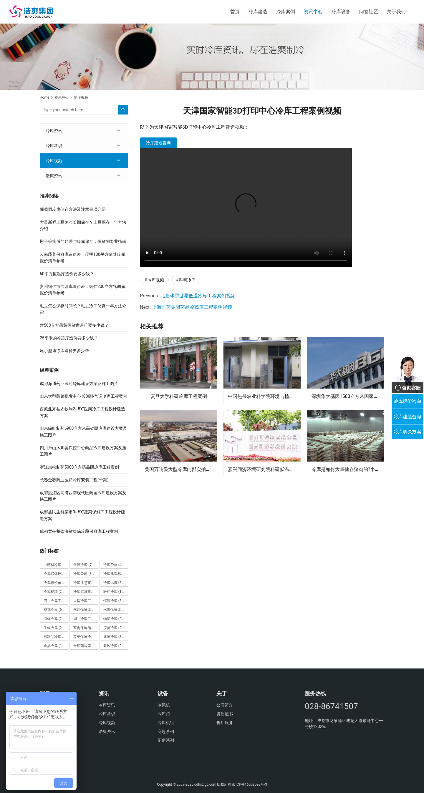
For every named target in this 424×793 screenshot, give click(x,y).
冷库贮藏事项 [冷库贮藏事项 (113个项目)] (85, 592)
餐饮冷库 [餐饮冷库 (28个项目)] (114, 646)
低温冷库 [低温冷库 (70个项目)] (84, 565)
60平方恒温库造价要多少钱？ (67, 273)
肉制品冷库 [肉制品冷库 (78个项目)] (56, 637)
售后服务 (224, 722)
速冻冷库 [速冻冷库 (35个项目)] (114, 637)
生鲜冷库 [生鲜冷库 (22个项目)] (54, 628)
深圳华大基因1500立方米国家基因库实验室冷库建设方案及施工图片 (348, 396)
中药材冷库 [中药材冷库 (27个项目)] (56, 565)
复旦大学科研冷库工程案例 (178, 396)
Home (44, 97)
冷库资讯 (54, 130)
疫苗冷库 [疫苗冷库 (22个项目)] (114, 628)
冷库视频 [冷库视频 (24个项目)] (54, 592)
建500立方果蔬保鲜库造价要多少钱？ (74, 325)
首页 (235, 11)
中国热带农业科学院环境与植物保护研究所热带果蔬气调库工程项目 (264, 396)
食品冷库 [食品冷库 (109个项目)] (55, 646)
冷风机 (164, 705)
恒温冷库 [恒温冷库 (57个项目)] (114, 601)
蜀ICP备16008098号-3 (249, 784)
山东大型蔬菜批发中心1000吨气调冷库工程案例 (83, 396)
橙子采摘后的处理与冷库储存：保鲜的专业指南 (83, 241)
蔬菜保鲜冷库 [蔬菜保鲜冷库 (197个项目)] (85, 637)
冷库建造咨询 (158, 142)
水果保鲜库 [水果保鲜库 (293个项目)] (115, 610)
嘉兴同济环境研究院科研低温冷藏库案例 (264, 469)
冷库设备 (341, 11)
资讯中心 (313, 11)
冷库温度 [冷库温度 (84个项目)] (114, 583)
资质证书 (224, 713)
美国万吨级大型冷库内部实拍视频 (180, 469)
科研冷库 (187, 280)
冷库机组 (166, 722)
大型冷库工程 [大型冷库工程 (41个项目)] (85, 601)
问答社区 (368, 11)
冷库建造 (258, 11)
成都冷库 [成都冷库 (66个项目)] (54, 610)
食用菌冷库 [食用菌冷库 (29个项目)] (85, 646)
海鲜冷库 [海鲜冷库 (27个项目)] (54, 619)
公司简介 (224, 705)
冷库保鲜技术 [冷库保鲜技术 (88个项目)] (56, 574)
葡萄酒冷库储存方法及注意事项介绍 (73, 209)
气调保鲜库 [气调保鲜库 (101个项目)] (85, 610)
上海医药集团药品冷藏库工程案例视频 (192, 307)
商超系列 (166, 731)
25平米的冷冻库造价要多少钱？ (69, 338)
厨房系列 (166, 740)
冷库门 (164, 713)
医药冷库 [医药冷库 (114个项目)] (115, 592)
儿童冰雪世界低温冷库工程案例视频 (198, 295)
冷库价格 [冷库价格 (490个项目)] (115, 565)
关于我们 (396, 11)
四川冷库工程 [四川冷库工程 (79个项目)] (56, 601)
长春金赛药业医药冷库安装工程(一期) (74, 479)
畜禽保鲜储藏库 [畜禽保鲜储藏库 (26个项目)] (85, 628)
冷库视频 (156, 280)
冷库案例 (285, 11)
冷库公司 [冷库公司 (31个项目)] (84, 574)
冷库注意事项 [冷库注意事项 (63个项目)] (85, 583)
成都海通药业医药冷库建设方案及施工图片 (79, 383)
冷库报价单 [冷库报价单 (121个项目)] (56, 583)
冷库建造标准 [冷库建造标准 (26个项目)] (115, 574)
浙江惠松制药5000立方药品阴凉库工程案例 (79, 467)
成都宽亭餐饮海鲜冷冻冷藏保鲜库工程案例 (79, 531)
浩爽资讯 (54, 175)
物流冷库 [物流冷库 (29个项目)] (114, 619)
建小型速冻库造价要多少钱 (64, 350)
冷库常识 (54, 145)
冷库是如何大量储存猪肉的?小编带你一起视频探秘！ (348, 469)
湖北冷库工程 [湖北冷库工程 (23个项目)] (85, 619)
